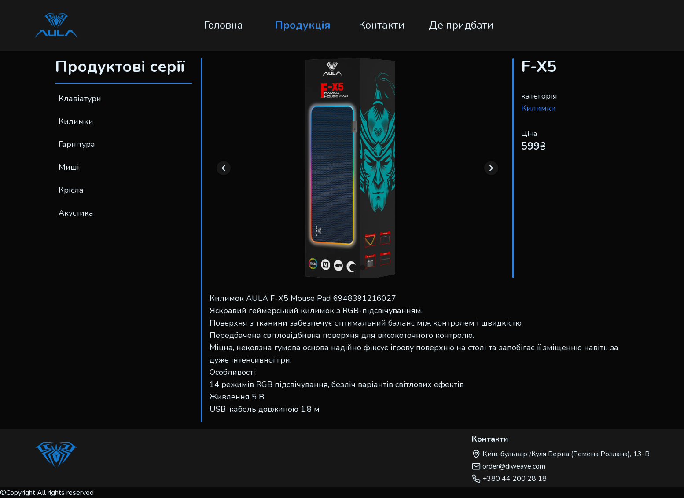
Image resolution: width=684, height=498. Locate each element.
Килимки (76, 121)
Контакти (382, 25)
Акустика (76, 213)
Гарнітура (77, 144)
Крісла (71, 190)
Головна (223, 25)
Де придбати (461, 25)
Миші (69, 167)
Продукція (303, 25)
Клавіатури (80, 98)
